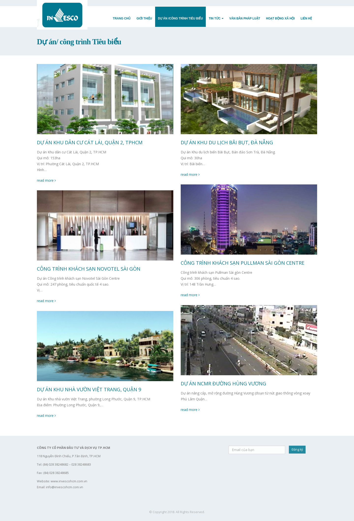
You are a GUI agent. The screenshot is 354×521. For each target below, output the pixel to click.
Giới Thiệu (144, 18)
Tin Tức (215, 18)
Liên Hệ (306, 18)
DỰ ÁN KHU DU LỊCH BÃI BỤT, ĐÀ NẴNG (227, 142)
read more (46, 180)
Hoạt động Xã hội (280, 18)
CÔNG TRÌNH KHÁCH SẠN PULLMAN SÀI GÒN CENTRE (242, 263)
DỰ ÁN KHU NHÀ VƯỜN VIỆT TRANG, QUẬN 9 (89, 389)
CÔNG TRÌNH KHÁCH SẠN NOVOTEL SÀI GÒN (88, 268)
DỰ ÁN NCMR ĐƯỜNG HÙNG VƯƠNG (223, 383)
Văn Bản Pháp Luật (244, 18)
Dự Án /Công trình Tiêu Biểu (180, 18)
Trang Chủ (122, 18)
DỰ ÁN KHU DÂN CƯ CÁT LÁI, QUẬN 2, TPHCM (90, 142)
